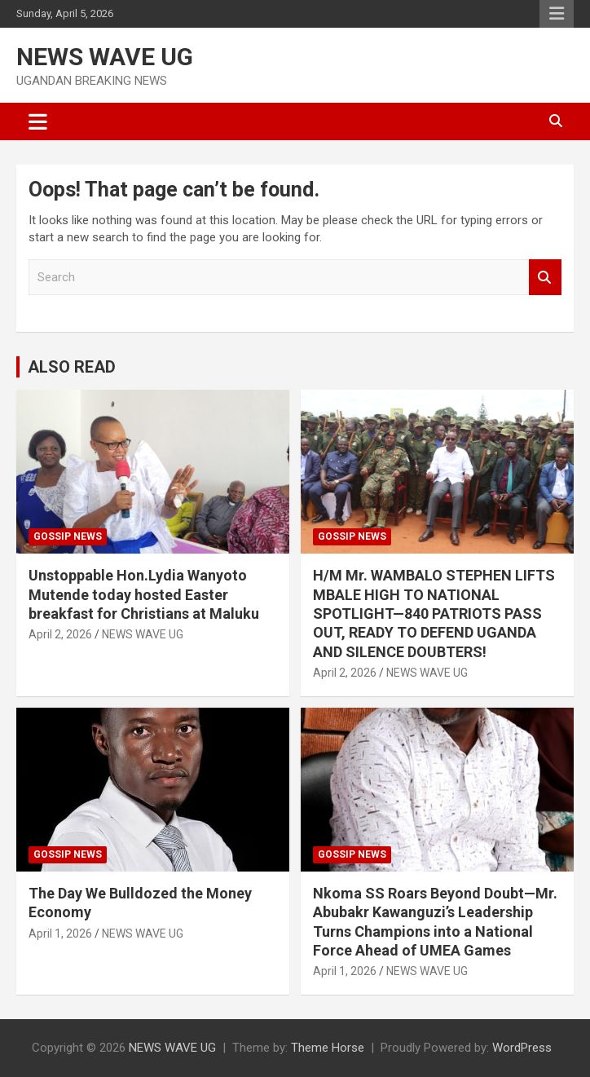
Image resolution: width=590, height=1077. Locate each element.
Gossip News (67, 536)
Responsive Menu (556, 14)
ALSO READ (72, 367)
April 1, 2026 (60, 933)
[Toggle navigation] (37, 121)
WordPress (522, 1047)
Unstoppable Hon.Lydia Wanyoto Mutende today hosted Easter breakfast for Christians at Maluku (144, 594)
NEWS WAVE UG (104, 56)
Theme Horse (327, 1047)
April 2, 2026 (60, 634)
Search (545, 277)
